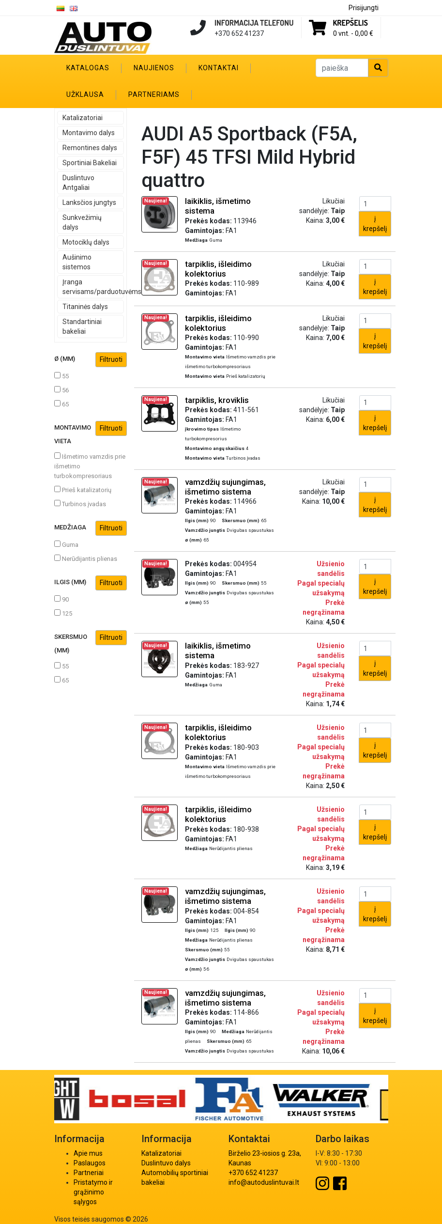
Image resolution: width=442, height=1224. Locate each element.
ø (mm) (90, 359)
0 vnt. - (353, 33)
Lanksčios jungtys (89, 202)
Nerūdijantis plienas (85, 558)
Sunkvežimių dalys (82, 222)
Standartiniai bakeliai (82, 326)
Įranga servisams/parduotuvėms (93, 286)
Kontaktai (218, 68)
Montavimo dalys (88, 133)
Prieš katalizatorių (82, 490)
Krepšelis (350, 23)
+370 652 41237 (253, 1173)
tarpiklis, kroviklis (217, 400)
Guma (66, 544)
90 (61, 599)
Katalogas (87, 68)
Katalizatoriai (82, 118)
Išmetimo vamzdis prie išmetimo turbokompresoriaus (89, 466)
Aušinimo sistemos (76, 262)
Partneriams (154, 94)
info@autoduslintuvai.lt (264, 1182)
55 (61, 376)
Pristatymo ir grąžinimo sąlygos (93, 1192)
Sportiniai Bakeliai (89, 163)
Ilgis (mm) (90, 582)
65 (61, 404)
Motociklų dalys (85, 242)
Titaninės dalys (85, 306)
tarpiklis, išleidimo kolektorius (218, 269)
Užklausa (85, 94)
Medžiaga (90, 528)
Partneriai (89, 1173)
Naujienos (154, 68)
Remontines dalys (89, 148)
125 (63, 613)
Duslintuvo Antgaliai (78, 182)
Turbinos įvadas (80, 504)
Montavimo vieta (90, 433)
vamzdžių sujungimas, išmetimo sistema (225, 486)
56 (61, 390)
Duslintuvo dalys (166, 1163)
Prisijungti (364, 8)
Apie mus (88, 1153)
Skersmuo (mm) (90, 642)
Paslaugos (90, 1163)
